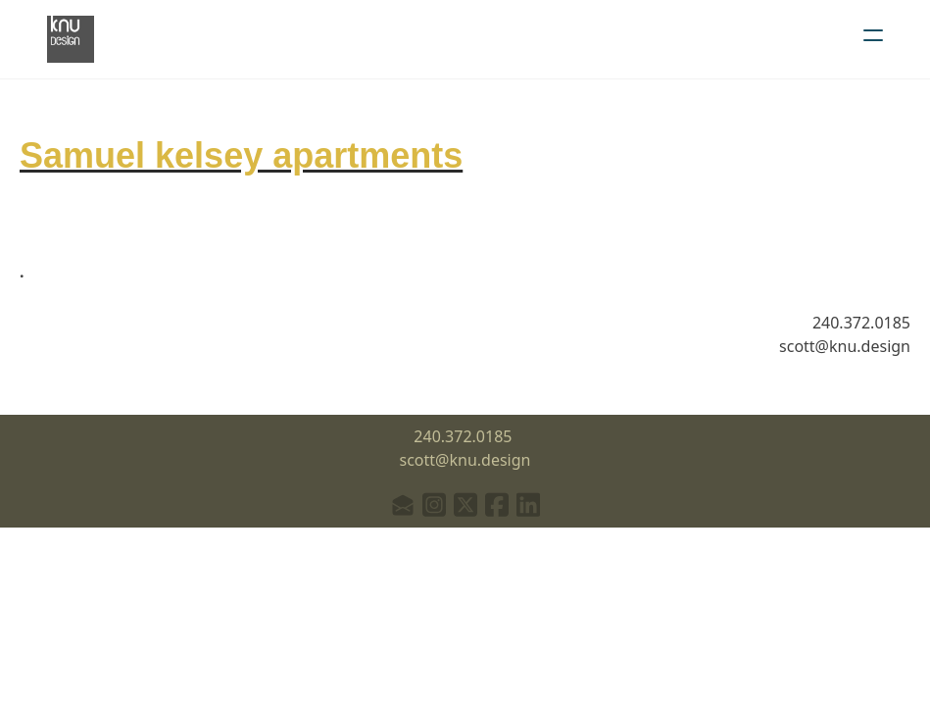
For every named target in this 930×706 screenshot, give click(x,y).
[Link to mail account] (403, 504)
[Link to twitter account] (465, 504)
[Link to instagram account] (434, 504)
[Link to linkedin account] (528, 504)
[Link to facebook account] (497, 504)
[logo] (70, 39)
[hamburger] (873, 35)
